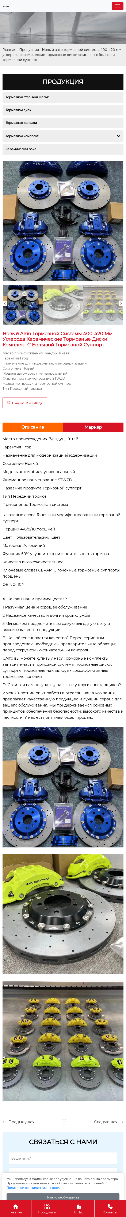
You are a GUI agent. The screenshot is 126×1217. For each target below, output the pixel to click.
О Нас (78, 1208)
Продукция (29, 50)
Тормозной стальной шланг (27, 97)
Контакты (110, 1208)
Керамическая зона (21, 149)
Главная (9, 50)
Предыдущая (21, 1122)
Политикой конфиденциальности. (33, 1188)
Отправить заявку (24, 402)
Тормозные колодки (21, 123)
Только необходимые (63, 1197)
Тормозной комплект (22, 136)
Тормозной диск (18, 110)
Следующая (106, 1122)
